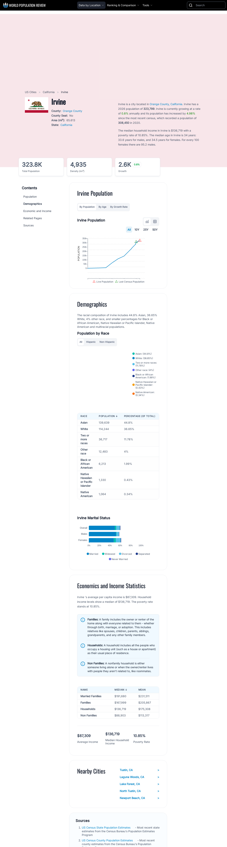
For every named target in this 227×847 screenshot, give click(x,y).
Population (30, 196)
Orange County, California (166, 104)
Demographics (32, 203)
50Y (155, 229)
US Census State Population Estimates (106, 837)
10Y (136, 229)
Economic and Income (37, 211)
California (49, 92)
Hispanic (91, 352)
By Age (102, 206)
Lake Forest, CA (139, 794)
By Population (87, 206)
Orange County (72, 111)
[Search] (209, 5)
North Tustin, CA (139, 801)
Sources (28, 225)
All (129, 229)
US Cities (31, 92)
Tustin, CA (139, 780)
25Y (145, 229)
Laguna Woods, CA (139, 787)
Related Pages (32, 218)
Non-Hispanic (107, 352)
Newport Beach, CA (139, 808)
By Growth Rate (118, 206)
